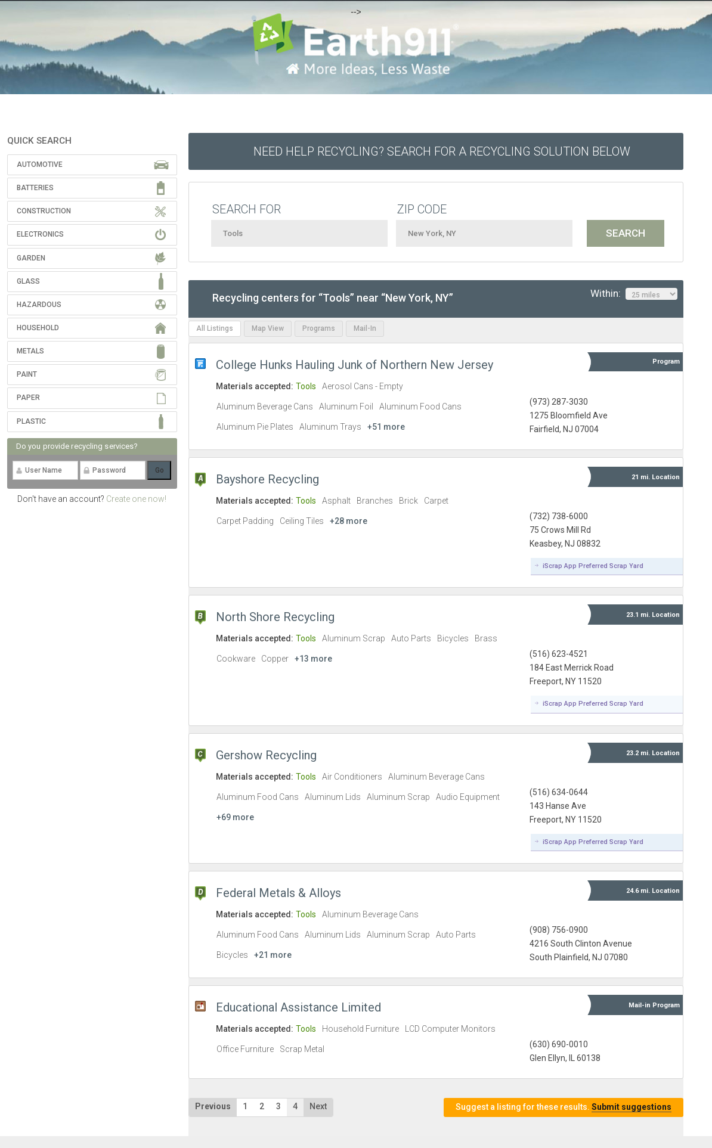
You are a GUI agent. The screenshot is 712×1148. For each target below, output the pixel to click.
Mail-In (365, 328)
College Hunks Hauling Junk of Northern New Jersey (354, 365)
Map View (268, 328)
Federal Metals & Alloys (278, 893)
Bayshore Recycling (267, 479)
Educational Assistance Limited (298, 1007)
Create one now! (136, 499)
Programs (318, 328)
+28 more (348, 521)
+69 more (235, 817)
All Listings (214, 328)
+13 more (313, 658)
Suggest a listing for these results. (563, 1107)
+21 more (273, 955)
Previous (213, 1106)
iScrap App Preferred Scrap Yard (593, 566)
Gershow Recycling (266, 755)
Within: (633, 293)
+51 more (386, 427)
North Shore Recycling (275, 617)
